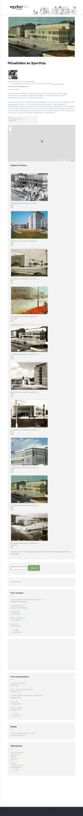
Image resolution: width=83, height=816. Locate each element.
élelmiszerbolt (16, 767)
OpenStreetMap (65, 160)
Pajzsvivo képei (16, 708)
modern (13, 757)
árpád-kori (14, 759)
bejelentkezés (39, 83)
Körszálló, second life (18, 683)
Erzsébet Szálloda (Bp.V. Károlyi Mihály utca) (26, 695)
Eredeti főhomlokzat (18, 618)
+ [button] (10, 127)
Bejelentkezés (16, 582)
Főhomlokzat (15, 612)
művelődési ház (23, 86)
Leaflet (58, 160)
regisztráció (28, 83)
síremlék (14, 763)
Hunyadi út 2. (15, 754)
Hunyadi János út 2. (17, 752)
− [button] (10, 130)
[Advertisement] (42, 654)
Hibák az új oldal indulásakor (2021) (23, 733)
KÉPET (22, 552)
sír (11, 761)
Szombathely (12, 86)
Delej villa (14, 624)
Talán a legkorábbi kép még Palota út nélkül (26, 599)
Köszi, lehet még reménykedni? (22, 689)
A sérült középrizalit (18, 605)
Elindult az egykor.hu (18, 735)
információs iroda (17, 765)
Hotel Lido (14, 701)
